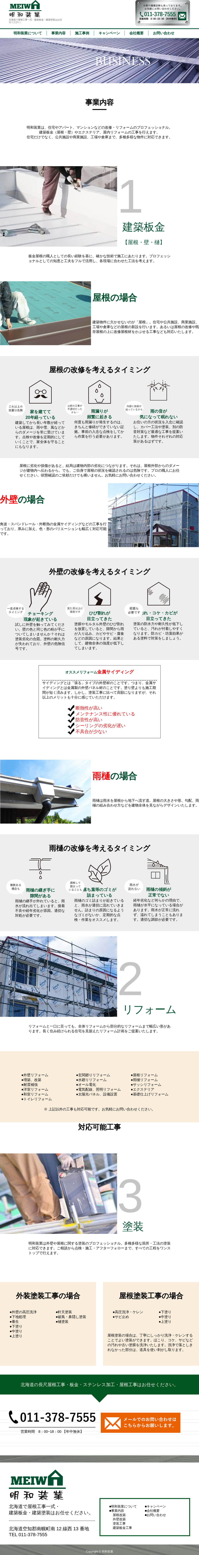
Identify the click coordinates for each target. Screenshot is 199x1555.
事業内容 (58, 33)
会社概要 (136, 33)
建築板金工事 (122, 1528)
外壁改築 (119, 1519)
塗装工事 (119, 1523)
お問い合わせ (163, 33)
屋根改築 (119, 1515)
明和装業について (28, 33)
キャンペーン (109, 33)
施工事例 (82, 33)
